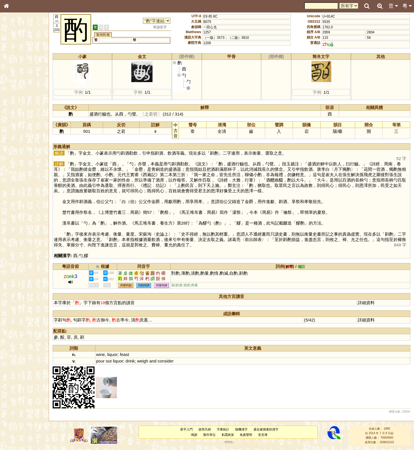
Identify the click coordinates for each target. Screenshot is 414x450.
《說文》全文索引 (20, 178)
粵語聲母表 (15, 118)
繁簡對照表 (15, 194)
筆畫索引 (14, 81)
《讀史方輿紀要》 (20, 183)
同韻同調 (143, 285)
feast (124, 354)
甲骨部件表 (15, 87)
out (109, 361)
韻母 (19, 152)
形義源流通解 (17, 98)
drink (130, 361)
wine (100, 354)
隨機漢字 (241, 429)
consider (166, 361)
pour (100, 361)
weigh (142, 361)
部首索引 (14, 76)
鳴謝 (194, 434)
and (152, 361)
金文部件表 (15, 92)
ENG (25, 62)
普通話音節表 (17, 157)
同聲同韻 (126, 285)
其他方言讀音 (17, 163)
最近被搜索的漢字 (266, 429)
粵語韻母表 (15, 124)
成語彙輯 (14, 189)
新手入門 (186, 429)
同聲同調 (161, 285)
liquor (112, 354)
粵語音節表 (15, 113)
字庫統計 (223, 429)
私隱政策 (228, 434)
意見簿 (262, 434)
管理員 (229, 442)
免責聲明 (246, 434)
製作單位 (209, 434)
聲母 (11, 152)
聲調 (26, 152)
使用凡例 (204, 429)
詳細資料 (366, 302)
